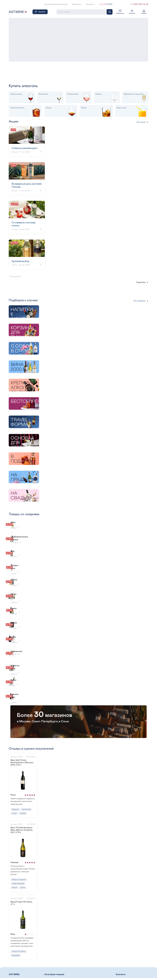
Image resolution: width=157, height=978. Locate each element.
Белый (14, 875)
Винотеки (13, 974)
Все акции (142, 122)
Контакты (90, 4)
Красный (15, 794)
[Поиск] (110, 11)
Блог (11, 970)
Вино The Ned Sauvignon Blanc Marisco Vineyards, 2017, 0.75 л (22, 815)
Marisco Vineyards (19, 867)
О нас (11, 967)
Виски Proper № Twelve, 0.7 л (24, 890)
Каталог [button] (40, 11)
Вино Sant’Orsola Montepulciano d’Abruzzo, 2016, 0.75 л (22, 746)
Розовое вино (50, 970)
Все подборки (140, 300)
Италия (23, 798)
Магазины (76, 4)
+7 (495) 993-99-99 (124, 976)
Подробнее (142, 282)
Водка (82, 974)
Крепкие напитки (51, 974)
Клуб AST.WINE (106, 4)
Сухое (14, 798)
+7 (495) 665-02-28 (139, 4)
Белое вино (85, 967)
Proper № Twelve (19, 938)
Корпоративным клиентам (55, 4)
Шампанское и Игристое (90, 970)
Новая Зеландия (18, 871)
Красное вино (50, 967)
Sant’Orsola (27, 794)
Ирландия (16, 942)
